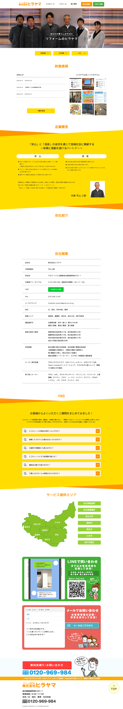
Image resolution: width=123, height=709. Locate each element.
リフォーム (62, 4)
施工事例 (74, 4)
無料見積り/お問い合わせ (47, 665)
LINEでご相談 (99, 4)
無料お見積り (87, 4)
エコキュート (50, 4)
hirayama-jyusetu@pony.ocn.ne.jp (61, 303)
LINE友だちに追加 (56, 289)
